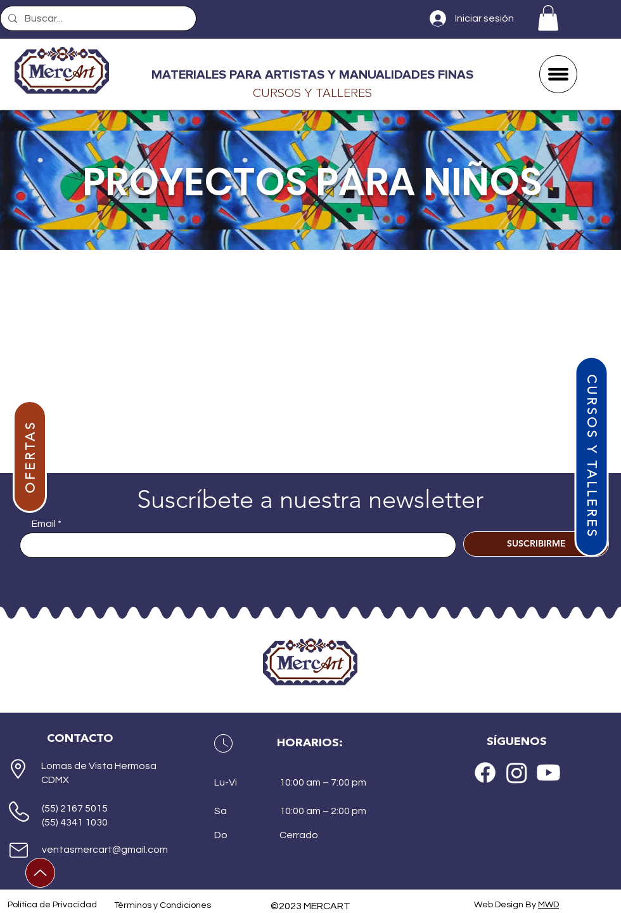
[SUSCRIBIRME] (536, 544)
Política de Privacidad (52, 904)
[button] (548, 18)
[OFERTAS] (30, 456)
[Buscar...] (97, 18)
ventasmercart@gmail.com (105, 850)
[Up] (40, 873)
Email (44, 524)
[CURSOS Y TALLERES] (591, 456)
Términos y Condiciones (162, 905)
